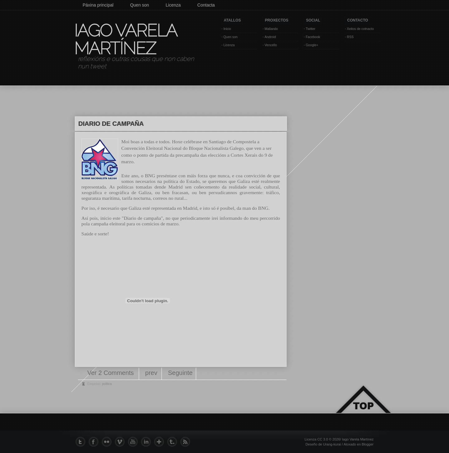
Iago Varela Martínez (125, 39)
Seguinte (180, 372)
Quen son (139, 4)
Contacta (206, 4)
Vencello (270, 45)
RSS (350, 37)
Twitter (310, 29)
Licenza (173, 4)
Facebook (313, 37)
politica (107, 384)
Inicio (227, 29)
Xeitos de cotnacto (360, 29)
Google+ (312, 45)
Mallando (271, 29)
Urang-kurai (332, 444)
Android (270, 37)
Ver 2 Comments (111, 372)
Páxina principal (98, 4)
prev (151, 372)
